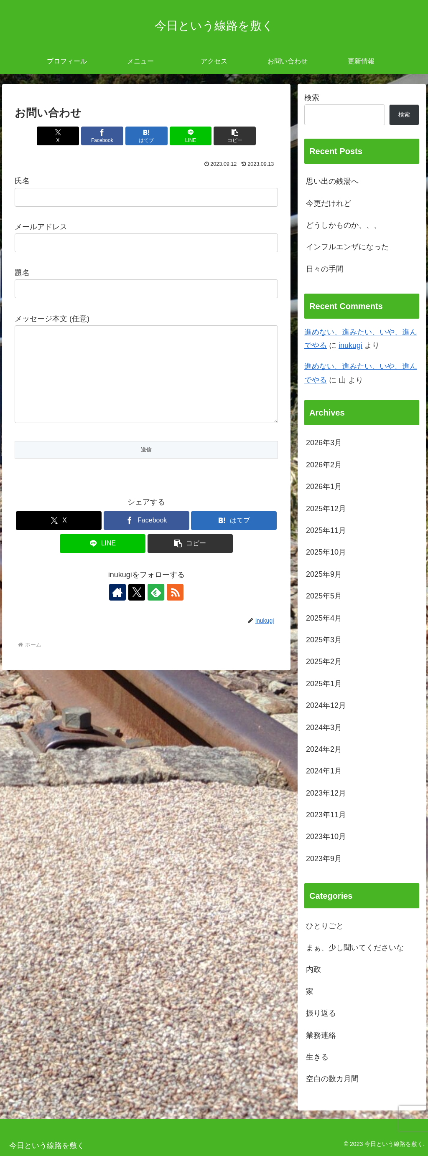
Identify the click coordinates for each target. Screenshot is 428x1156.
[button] (235, 136)
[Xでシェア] (58, 136)
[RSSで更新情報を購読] (175, 592)
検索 (311, 98)
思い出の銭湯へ (332, 181)
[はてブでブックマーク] (146, 136)
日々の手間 (325, 269)
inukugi (350, 345)
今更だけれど (328, 203)
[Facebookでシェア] (102, 136)
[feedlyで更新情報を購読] (156, 592)
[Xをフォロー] (136, 592)
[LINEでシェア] (191, 136)
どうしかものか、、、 (343, 225)
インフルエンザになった (347, 247)
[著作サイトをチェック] (117, 592)
